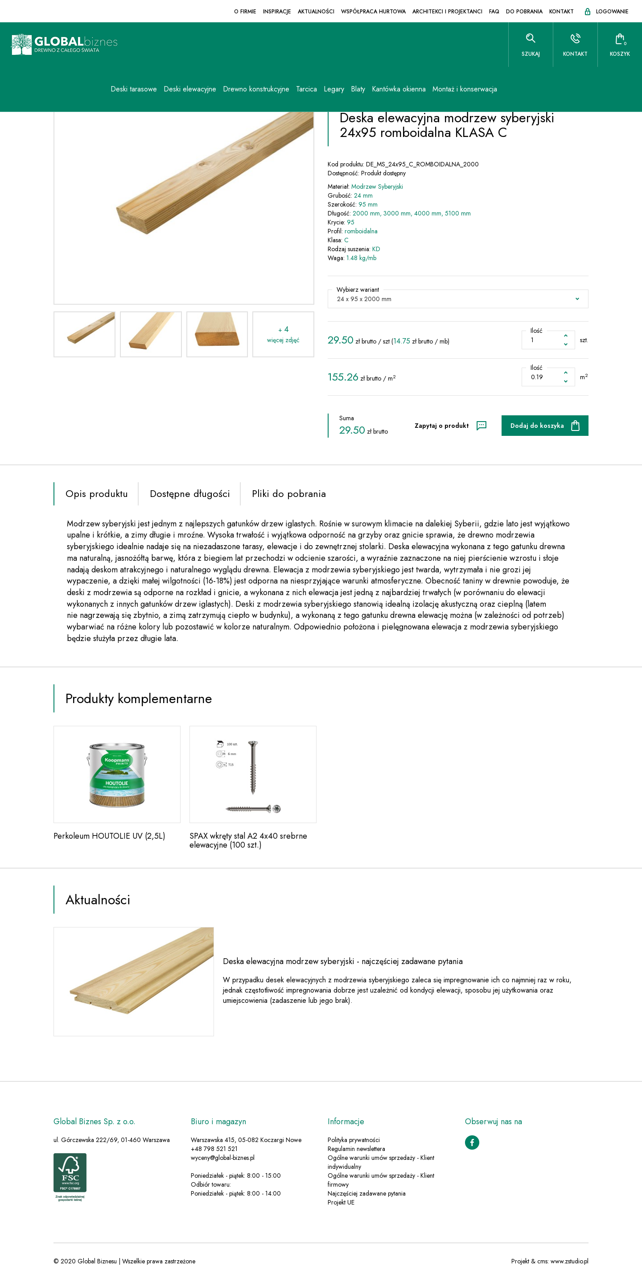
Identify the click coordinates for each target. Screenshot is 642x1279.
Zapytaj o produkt (442, 425)
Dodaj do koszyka (537, 425)
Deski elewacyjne (190, 89)
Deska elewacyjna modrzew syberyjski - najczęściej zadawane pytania (343, 961)
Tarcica (306, 89)
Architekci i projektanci (447, 12)
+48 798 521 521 (214, 1148)
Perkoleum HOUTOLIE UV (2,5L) (109, 836)
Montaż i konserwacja (464, 89)
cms (542, 1261)
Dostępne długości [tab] (190, 493)
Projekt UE (341, 1202)
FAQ (494, 12)
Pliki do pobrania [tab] (289, 493)
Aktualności (316, 12)
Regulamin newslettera (356, 1148)
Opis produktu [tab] (97, 493)
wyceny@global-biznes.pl (223, 1157)
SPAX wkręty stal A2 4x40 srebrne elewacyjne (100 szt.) (248, 840)
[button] (458, 299)
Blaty (358, 89)
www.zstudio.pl (569, 1261)
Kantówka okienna (399, 89)
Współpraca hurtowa (373, 12)
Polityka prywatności (354, 1139)
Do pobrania (524, 12)
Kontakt (561, 12)
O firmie (245, 12)
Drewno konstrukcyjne (256, 89)
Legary (334, 89)
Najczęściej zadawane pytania (367, 1193)
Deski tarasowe (134, 89)
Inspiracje (277, 12)
